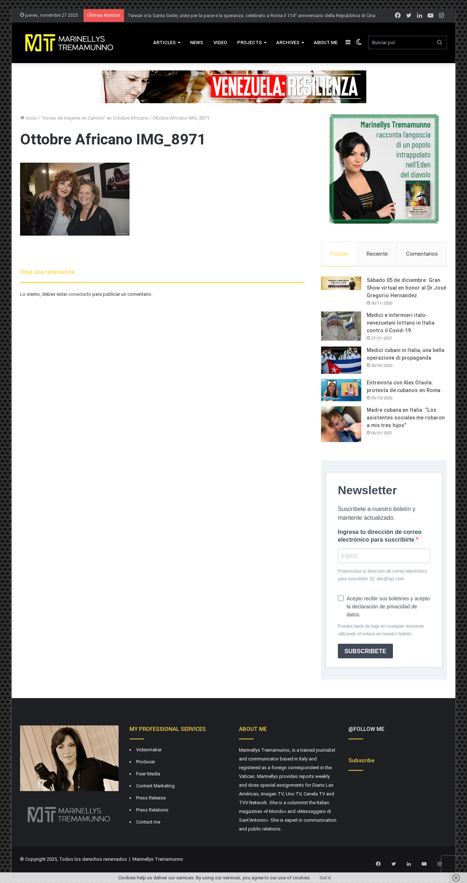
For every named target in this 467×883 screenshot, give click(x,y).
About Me (325, 42)
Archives (288, 42)
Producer (145, 763)
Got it (325, 877)
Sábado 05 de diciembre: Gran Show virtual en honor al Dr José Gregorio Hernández (406, 288)
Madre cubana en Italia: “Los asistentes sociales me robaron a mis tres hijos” (406, 419)
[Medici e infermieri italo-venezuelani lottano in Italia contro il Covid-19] (341, 327)
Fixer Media (148, 775)
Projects (249, 42)
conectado (79, 294)
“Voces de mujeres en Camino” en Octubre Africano (94, 118)
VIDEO (220, 42)
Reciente (377, 254)
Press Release (151, 799)
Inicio (28, 118)
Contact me (148, 823)
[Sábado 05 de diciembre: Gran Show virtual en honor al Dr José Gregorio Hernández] (341, 284)
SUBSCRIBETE (365, 652)
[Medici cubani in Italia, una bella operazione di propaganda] (341, 361)
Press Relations (152, 811)
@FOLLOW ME (366, 730)
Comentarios (422, 254)
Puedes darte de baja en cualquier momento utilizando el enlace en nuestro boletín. (381, 631)
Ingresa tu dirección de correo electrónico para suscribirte (379, 537)
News (196, 42)
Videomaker (149, 751)
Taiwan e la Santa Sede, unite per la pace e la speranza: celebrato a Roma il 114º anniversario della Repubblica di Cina (251, 15)
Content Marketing (155, 787)
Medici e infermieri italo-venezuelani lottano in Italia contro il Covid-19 (401, 323)
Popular (339, 254)
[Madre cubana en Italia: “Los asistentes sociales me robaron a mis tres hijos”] (341, 426)
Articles (164, 42)
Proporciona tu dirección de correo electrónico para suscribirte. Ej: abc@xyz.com (382, 576)
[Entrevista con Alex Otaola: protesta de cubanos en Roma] (341, 391)
